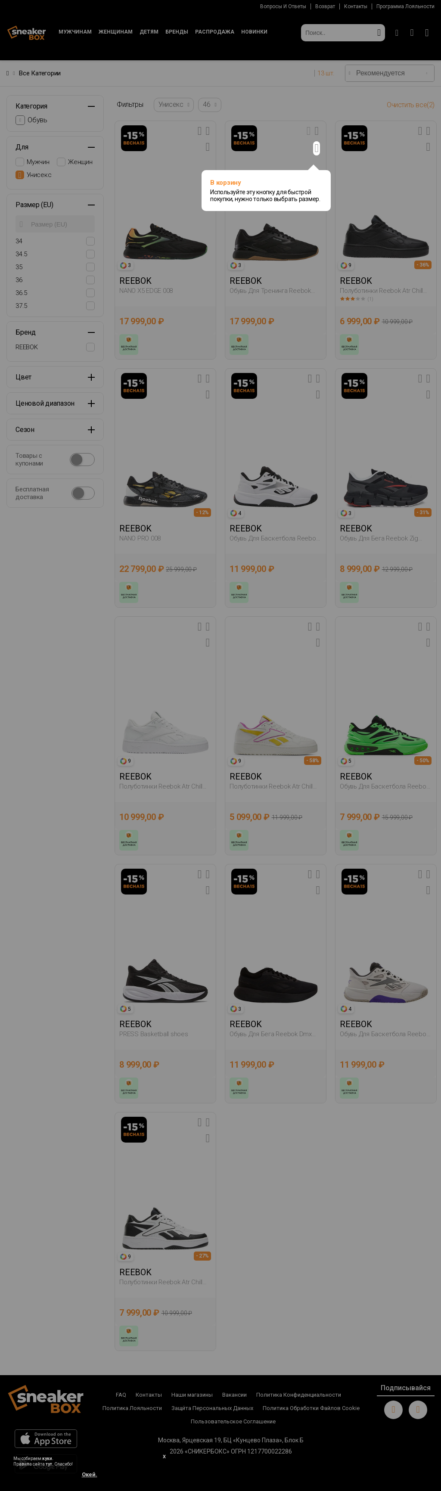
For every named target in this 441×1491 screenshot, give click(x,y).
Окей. (89, 1474)
